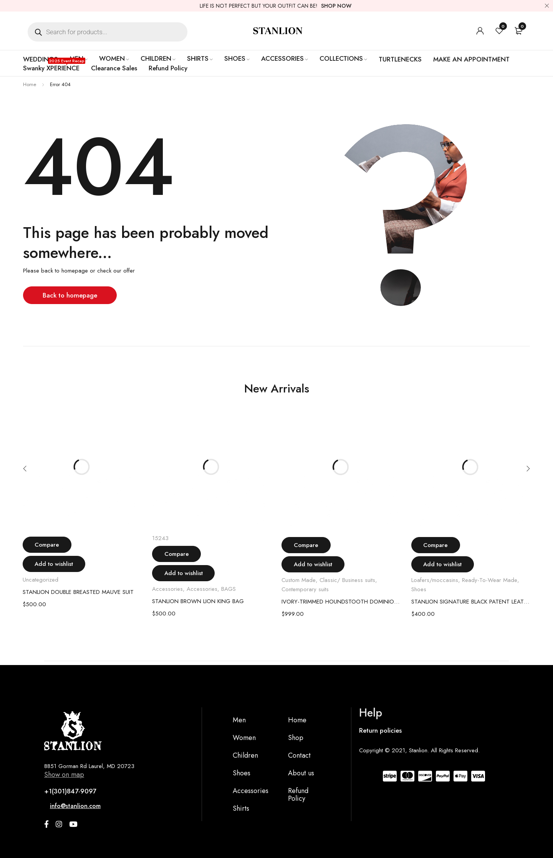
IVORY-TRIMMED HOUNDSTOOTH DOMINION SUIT (340, 601)
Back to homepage (71, 295)
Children (245, 755)
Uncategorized (40, 579)
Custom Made (298, 580)
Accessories (167, 589)
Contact (299, 755)
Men (239, 720)
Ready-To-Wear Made (489, 580)
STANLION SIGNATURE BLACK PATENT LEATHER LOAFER (470, 601)
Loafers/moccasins (434, 580)
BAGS (228, 589)
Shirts (241, 808)
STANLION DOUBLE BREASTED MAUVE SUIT (78, 592)
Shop (295, 738)
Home (29, 84)
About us (301, 773)
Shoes (418, 589)
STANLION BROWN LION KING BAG (198, 601)
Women (244, 738)
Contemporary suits (305, 589)
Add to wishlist (57, 564)
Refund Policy (298, 794)
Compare (50, 544)
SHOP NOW (336, 6)
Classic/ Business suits (347, 580)
